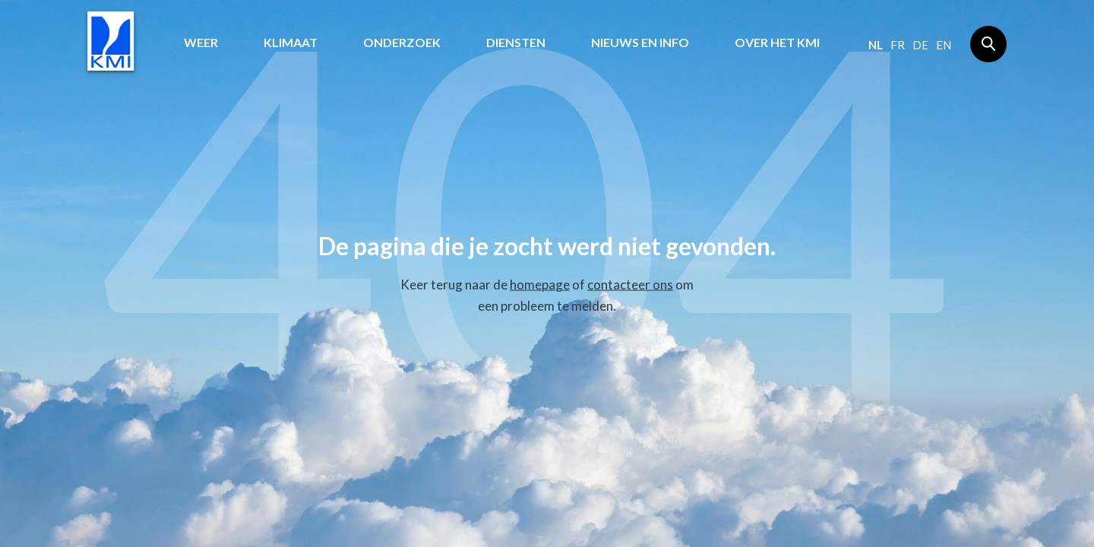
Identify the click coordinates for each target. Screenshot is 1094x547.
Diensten (515, 42)
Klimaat (291, 42)
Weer (201, 42)
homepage (540, 284)
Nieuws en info (640, 42)
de (920, 45)
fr (897, 45)
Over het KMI (777, 42)
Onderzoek (402, 42)
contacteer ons (630, 284)
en (943, 45)
